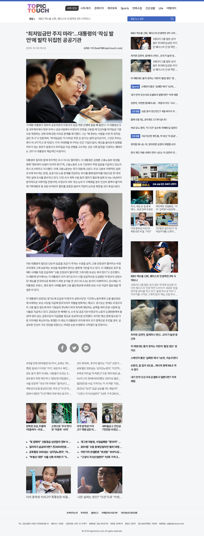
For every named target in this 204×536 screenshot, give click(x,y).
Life (161, 8)
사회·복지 (85, 8)
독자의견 (84, 513)
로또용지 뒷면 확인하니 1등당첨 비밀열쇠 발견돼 (49, 378)
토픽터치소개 (72, 513)
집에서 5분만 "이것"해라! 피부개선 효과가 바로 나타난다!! (49, 393)
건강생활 (150, 8)
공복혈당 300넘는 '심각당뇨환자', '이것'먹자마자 (99, 368)
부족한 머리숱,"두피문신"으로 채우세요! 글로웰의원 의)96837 (99, 373)
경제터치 (99, 8)
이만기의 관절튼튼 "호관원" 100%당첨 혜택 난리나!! (101, 452)
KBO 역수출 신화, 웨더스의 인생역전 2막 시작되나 (64, 18)
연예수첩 (137, 8)
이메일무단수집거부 (110, 513)
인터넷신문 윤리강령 (129, 513)
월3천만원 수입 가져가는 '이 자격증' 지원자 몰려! (99, 383)
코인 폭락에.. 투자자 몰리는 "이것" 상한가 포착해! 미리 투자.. (99, 363)
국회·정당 (72, 8)
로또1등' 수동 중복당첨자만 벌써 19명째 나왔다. (101, 447)
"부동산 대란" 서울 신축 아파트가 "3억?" (50, 457)
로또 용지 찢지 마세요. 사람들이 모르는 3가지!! (49, 373)
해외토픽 (112, 8)
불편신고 (94, 513)
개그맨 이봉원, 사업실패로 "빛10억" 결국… (101, 441)
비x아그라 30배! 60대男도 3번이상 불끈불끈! (99, 378)
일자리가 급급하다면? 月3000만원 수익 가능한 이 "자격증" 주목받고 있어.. (50, 447)
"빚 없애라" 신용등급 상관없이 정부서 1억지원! (50, 441)
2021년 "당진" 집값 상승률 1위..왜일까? (97, 388)
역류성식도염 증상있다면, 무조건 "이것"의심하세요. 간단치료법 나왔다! (49, 388)
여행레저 (171, 8)
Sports (125, 8)
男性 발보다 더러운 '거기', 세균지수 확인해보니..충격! (49, 368)
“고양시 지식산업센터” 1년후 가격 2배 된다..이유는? (99, 393)
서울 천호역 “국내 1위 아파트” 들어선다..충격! (49, 383)
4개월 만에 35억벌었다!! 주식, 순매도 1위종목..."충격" (49, 363)
